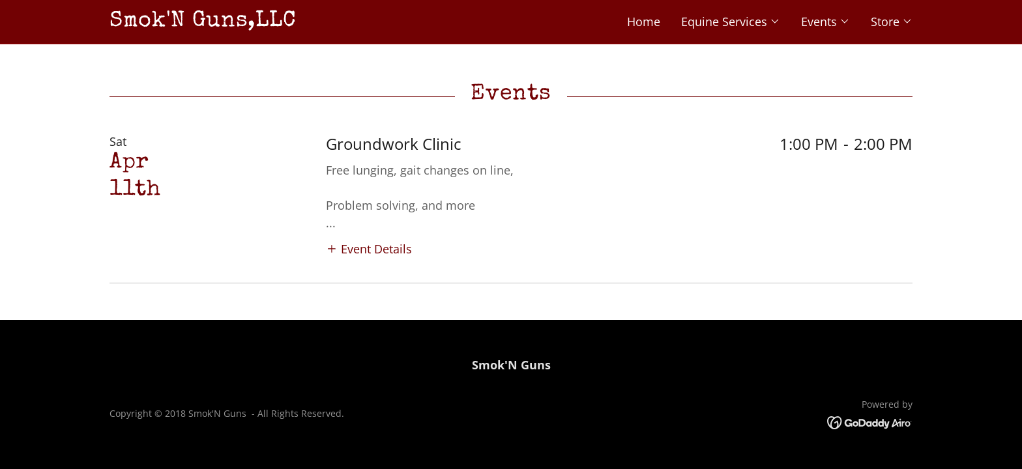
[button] (730, 21)
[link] (310, 21)
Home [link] (643, 21)
